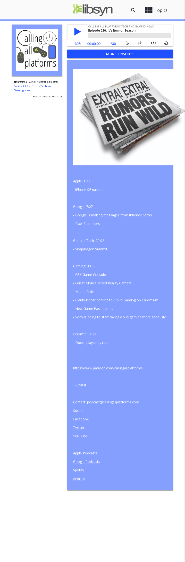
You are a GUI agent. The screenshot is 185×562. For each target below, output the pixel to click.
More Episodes (120, 53)
